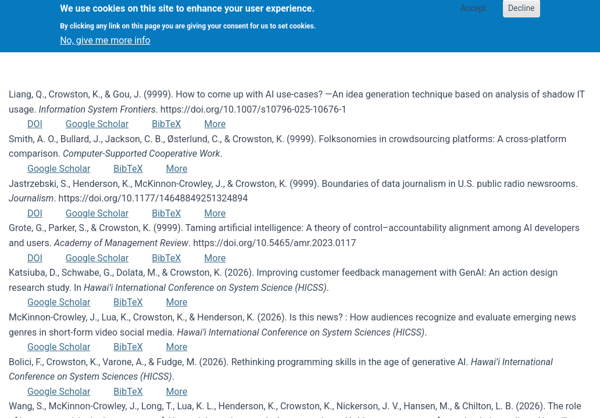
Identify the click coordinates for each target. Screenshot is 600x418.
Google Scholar (97, 123)
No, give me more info (105, 35)
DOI (34, 123)
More (215, 123)
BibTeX (166, 123)
